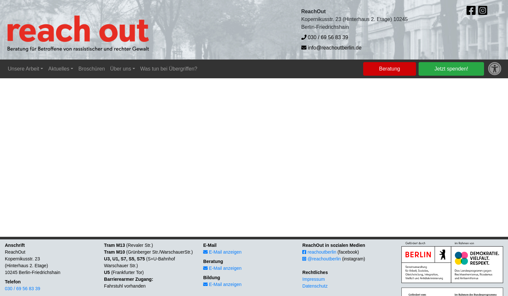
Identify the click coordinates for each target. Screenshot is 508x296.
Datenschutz (315, 286)
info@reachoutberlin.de (331, 47)
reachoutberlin (319, 252)
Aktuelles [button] (58, 68)
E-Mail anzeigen (222, 252)
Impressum (313, 279)
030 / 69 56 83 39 (324, 37)
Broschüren (91, 68)
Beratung (389, 68)
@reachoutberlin (321, 258)
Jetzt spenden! (451, 68)
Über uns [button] (120, 68)
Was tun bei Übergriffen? (168, 68)
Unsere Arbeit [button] (23, 68)
